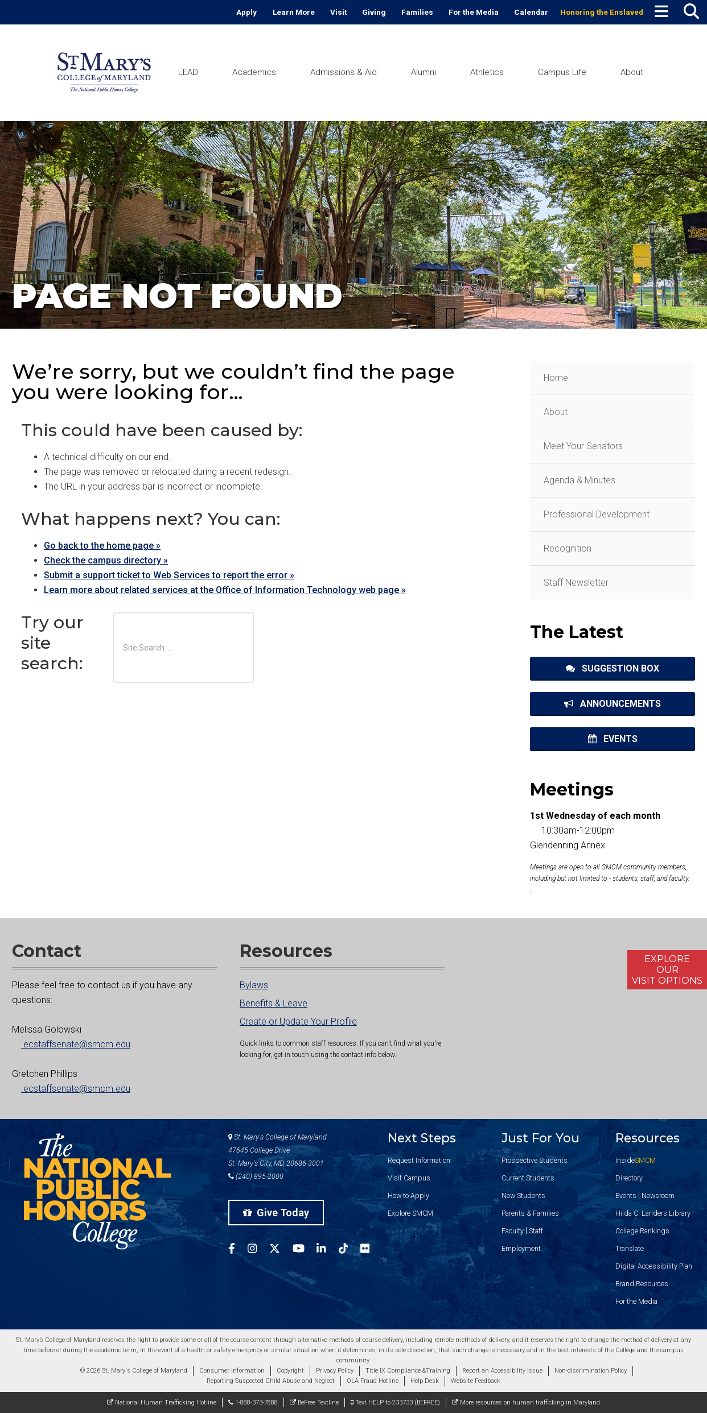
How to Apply (408, 1195)
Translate (629, 1248)
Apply (246, 11)
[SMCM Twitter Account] (281, 1250)
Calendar (531, 11)
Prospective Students (535, 1160)
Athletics (487, 72)
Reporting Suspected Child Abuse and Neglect (271, 1381)
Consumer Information (232, 1370)
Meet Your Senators (583, 446)
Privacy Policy (335, 1370)
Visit (338, 11)
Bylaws (254, 985)
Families (417, 11)
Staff (536, 1230)
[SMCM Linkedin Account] (327, 1250)
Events (613, 739)
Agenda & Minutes (579, 480)
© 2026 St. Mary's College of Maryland (133, 1370)
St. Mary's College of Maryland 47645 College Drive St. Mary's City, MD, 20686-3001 (277, 1150)
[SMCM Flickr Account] (371, 1250)
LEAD (188, 72)
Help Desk (424, 1381)
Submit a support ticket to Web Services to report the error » (169, 575)
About (631, 72)
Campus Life (562, 72)
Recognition (567, 548)
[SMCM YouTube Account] (305, 1250)
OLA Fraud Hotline (372, 1381)
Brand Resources (641, 1283)
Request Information (419, 1160)
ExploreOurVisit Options (667, 970)
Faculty (513, 1230)
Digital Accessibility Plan (653, 1266)
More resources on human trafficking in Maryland (526, 1402)
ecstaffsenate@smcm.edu (71, 1044)
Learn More (294, 11)
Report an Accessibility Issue (502, 1370)
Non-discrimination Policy (590, 1370)
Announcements (612, 703)
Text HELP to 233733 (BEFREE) (395, 1402)
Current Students (528, 1178)
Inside (635, 1160)
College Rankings (642, 1230)
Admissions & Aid (343, 72)
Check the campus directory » (106, 560)
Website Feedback (475, 1381)
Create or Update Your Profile (298, 1021)
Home (556, 377)
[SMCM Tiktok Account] (349, 1250)
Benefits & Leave (273, 1003)
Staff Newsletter (576, 582)
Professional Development (597, 514)
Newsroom (658, 1195)
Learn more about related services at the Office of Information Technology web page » (225, 590)
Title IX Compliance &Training (407, 1370)
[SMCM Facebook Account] (238, 1250)
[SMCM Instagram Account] (258, 1250)
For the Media (474, 11)
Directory (629, 1178)
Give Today (276, 1213)
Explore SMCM (410, 1213)
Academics (254, 72)
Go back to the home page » (102, 545)
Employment (521, 1248)
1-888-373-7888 (253, 1402)
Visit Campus (409, 1178)
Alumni (423, 72)
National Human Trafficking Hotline (161, 1402)
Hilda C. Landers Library (652, 1213)
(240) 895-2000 (255, 1176)
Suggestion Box (612, 668)
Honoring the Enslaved (601, 11)
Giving (374, 11)
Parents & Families (530, 1213)
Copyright (290, 1370)
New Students (523, 1195)
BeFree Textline (314, 1402)
